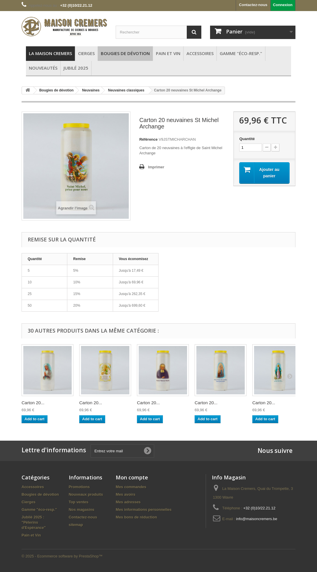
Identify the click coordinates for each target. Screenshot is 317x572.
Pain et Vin (31, 535)
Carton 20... (33, 402)
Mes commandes (131, 487)
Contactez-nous (253, 5)
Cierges (29, 502)
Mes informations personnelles (143, 509)
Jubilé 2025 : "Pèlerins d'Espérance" (34, 522)
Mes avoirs (125, 494)
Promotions (79, 487)
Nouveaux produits (86, 494)
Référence (148, 139)
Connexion (283, 5)
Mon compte (132, 477)
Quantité (247, 139)
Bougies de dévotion (40, 494)
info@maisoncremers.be (256, 519)
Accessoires (33, 487)
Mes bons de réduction (136, 517)
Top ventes (79, 502)
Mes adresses (128, 502)
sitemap (76, 524)
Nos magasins (81, 509)
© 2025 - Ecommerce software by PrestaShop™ (62, 556)
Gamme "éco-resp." (39, 509)
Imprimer (156, 167)
